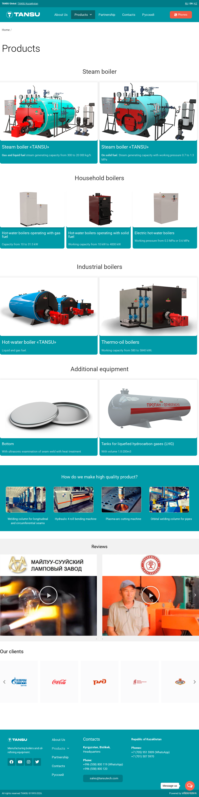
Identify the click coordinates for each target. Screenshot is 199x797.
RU (186, 3)
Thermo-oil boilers (120, 342)
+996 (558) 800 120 (95, 769)
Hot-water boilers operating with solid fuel (98, 235)
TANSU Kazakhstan (28, 3)
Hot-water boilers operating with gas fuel (31, 235)
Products (83, 15)
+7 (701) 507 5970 (142, 756)
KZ (195, 3)
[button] (4, 595)
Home (6, 30)
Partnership (107, 15)
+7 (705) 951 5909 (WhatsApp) (150, 752)
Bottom (8, 444)
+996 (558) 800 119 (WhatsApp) (103, 764)
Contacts (128, 15)
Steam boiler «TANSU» (25, 147)
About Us (61, 15)
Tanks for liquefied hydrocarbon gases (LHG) (137, 444)
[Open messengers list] (190, 786)
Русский (148, 15)
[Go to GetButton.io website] (190, 793)
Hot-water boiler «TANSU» (29, 342)
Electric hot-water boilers (154, 233)
